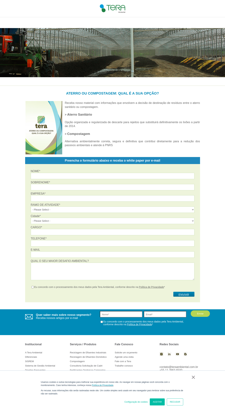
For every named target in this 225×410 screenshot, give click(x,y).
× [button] (193, 377)
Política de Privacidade (102, 385)
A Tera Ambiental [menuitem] (33, 352)
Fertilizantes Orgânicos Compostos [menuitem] (87, 370)
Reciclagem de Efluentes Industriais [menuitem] (88, 352)
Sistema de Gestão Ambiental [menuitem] (40, 365)
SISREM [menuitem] (29, 361)
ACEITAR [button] (157, 402)
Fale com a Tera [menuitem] (123, 361)
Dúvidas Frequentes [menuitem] (35, 370)
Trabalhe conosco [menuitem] (124, 365)
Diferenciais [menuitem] (31, 357)
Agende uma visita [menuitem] (124, 357)
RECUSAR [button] (175, 402)
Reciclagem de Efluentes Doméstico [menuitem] (88, 357)
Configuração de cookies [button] (136, 402)
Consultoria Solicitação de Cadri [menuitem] (86, 365)
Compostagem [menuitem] (77, 361)
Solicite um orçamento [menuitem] (126, 352)
